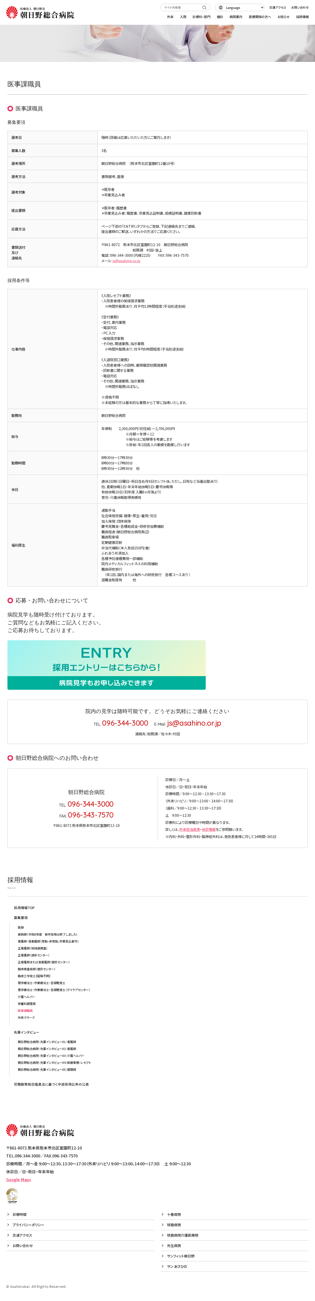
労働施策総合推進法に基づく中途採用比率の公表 (51, 1084)
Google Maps (18, 1179)
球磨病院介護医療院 (182, 1235)
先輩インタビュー (26, 1032)
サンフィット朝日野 (181, 1255)
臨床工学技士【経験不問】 (34, 976)
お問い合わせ (300, 7)
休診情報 (209, 829)
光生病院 (174, 1245)
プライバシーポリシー (28, 1224)
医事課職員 (25, 1010)
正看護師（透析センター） (34, 955)
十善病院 (174, 1214)
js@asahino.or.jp (126, 260)
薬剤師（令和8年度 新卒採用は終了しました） (48, 934)
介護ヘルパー (26, 997)
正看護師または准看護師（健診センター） (44, 962)
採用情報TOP (24, 907)
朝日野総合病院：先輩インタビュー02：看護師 (47, 1048)
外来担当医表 (189, 829)
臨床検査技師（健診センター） (37, 969)
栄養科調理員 (27, 1003)
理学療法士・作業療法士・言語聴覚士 (41, 983)
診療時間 (20, 1214)
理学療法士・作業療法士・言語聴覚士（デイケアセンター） (54, 990)
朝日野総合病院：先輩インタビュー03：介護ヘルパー (51, 1055)
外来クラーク (26, 1017)
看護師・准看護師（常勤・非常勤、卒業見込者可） (48, 941)
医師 (21, 927)
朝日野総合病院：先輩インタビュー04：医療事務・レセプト (54, 1062)
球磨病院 (174, 1224)
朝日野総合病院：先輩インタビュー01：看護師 (47, 1042)
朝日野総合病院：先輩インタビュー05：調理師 (47, 1069)
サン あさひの (177, 1266)
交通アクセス (277, 7)
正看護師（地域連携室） (33, 948)
